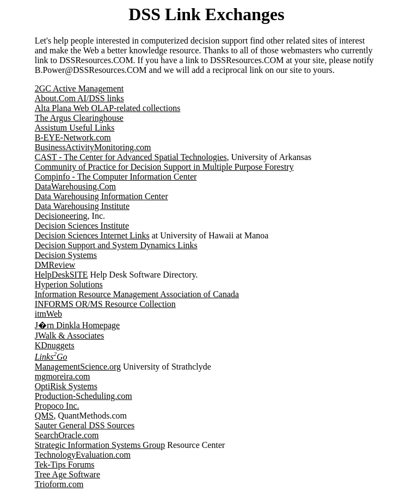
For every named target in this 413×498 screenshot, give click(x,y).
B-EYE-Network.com (73, 137)
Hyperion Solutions (69, 284)
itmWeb (48, 313)
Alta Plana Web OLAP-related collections (108, 108)
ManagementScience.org (78, 366)
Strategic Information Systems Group (100, 445)
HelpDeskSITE (61, 274)
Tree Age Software (67, 474)
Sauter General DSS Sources (85, 425)
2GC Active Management (79, 88)
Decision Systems (66, 255)
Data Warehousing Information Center (101, 196)
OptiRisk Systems (66, 386)
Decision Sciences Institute (82, 225)
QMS (44, 415)
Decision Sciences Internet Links (92, 235)
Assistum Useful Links (75, 127)
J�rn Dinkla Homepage (77, 325)
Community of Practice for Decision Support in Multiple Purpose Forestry (164, 166)
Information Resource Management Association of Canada (137, 294)
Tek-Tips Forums (65, 464)
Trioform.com (59, 484)
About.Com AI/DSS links (79, 98)
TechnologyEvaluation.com (83, 454)
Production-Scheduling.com (83, 396)
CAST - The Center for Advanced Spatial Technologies (131, 157)
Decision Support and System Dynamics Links (116, 245)
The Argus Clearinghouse (79, 117)
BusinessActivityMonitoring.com (93, 147)
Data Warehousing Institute (82, 206)
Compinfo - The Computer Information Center (116, 176)
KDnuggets (55, 345)
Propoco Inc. (57, 405)
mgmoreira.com (62, 376)
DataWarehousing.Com (75, 186)
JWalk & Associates (69, 335)
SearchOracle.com (67, 435)
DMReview (55, 264)
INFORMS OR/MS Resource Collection (105, 304)
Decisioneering (61, 215)
